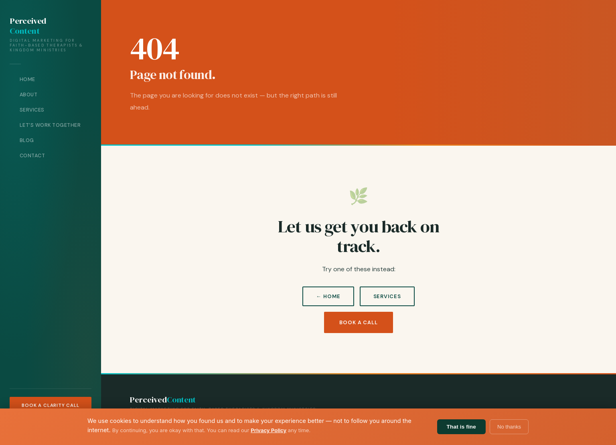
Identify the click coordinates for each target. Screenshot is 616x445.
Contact (32, 155)
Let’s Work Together (50, 125)
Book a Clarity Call (50, 405)
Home (27, 79)
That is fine (461, 427)
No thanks (509, 427)
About (29, 94)
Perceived (28, 26)
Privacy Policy (268, 430)
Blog (27, 140)
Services (32, 110)
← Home (328, 296)
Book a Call (358, 322)
